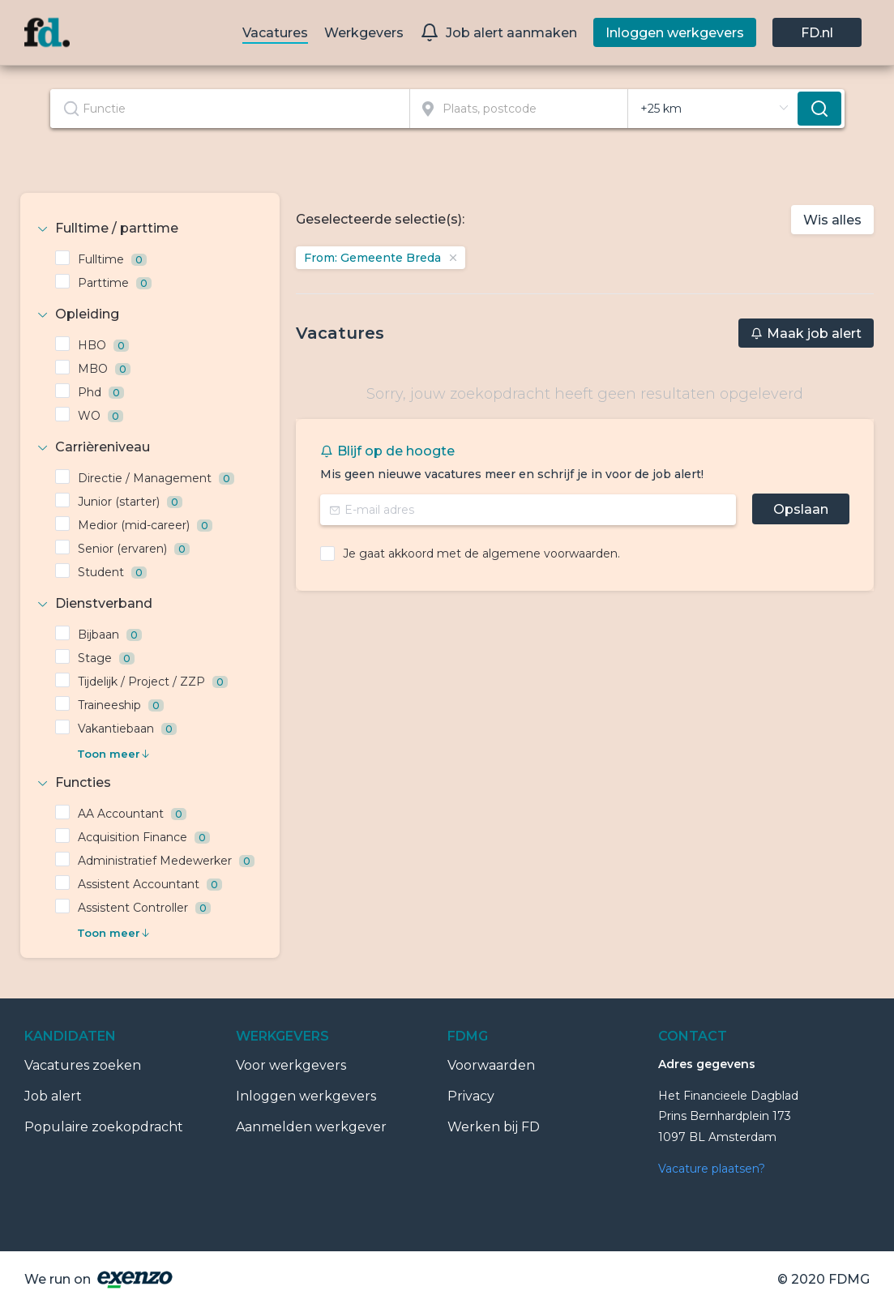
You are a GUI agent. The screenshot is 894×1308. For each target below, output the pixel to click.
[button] (149, 228)
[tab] (149, 228)
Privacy (470, 1096)
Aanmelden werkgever (311, 1127)
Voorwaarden (491, 1065)
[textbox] (230, 108)
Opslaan (800, 509)
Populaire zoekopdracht (103, 1127)
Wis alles (832, 220)
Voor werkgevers (291, 1065)
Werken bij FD (493, 1127)
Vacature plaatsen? (711, 1168)
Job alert (53, 1096)
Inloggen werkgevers (306, 1096)
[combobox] (230, 108)
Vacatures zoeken (82, 1065)
